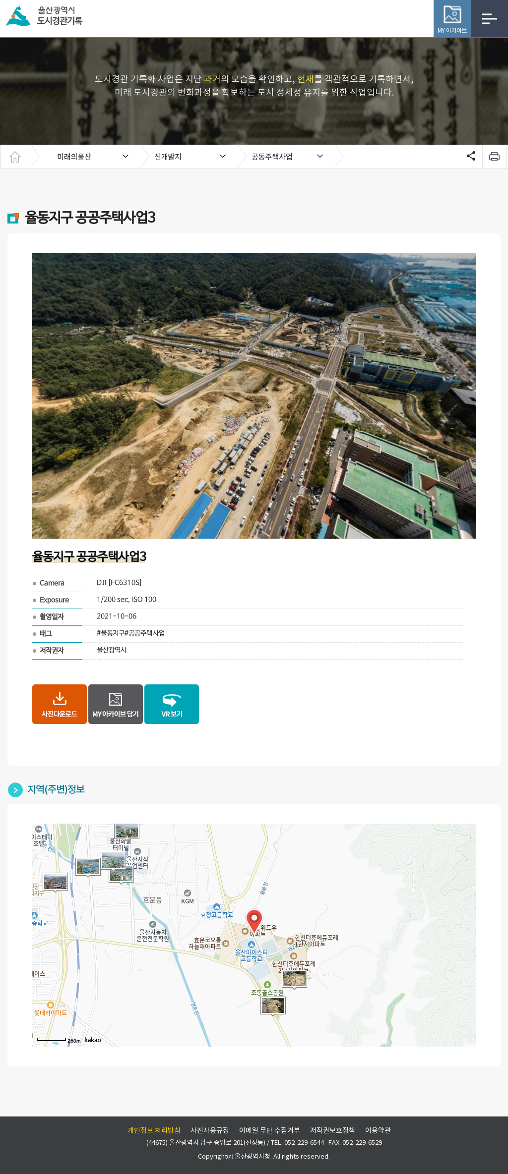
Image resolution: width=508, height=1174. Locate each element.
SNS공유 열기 (470, 156)
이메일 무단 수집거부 (269, 1131)
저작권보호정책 (332, 1131)
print (494, 156)
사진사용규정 (209, 1131)
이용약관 (378, 1131)
